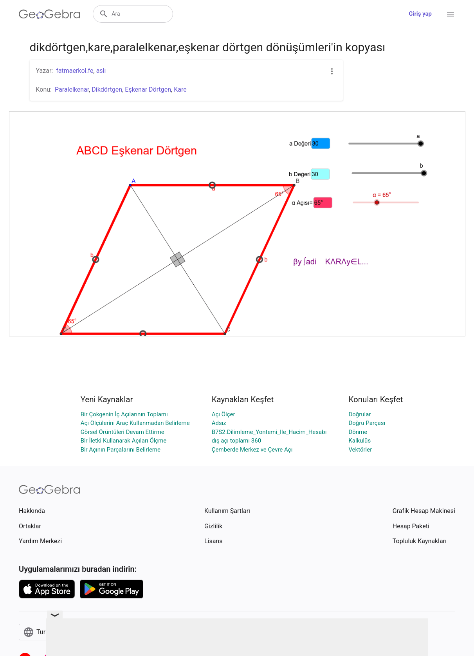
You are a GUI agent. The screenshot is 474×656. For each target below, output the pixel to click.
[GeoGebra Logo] (49, 14)
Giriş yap (420, 13)
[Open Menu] (450, 14)
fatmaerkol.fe (74, 70)
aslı (101, 70)
